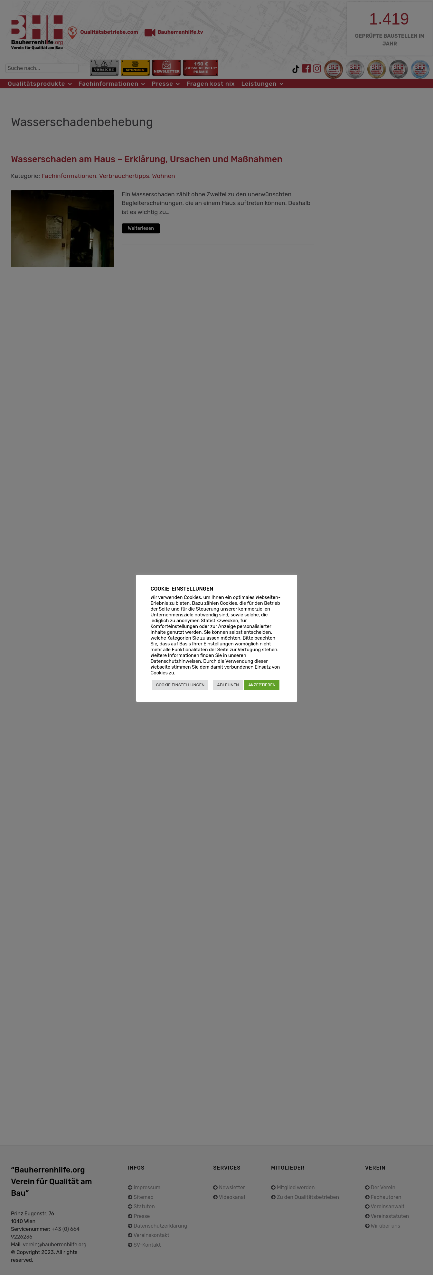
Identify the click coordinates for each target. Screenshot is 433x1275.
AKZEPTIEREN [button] (262, 684)
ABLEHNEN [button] (228, 684)
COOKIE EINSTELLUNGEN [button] (180, 684)
